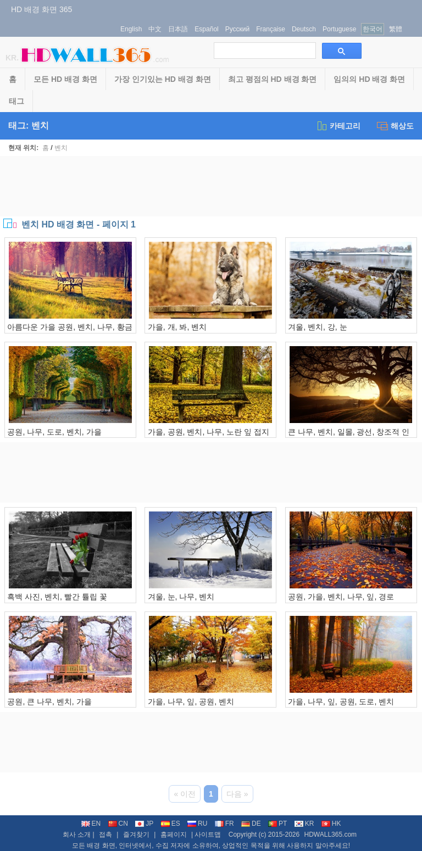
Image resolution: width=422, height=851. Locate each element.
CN (118, 823)
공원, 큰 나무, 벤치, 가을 (49, 701)
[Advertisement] (211, 186)
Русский (237, 29)
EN (91, 823)
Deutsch (304, 29)
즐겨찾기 (136, 834)
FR (224, 823)
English (131, 29)
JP (144, 823)
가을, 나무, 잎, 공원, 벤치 (191, 701)
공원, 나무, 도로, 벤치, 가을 (54, 431)
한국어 (372, 29)
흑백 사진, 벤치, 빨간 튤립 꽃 (57, 596)
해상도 (395, 125)
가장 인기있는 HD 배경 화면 (162, 79)
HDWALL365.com (330, 834)
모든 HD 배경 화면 (65, 79)
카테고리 (338, 125)
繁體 (395, 29)
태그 (16, 101)
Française (270, 29)
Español (206, 29)
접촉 (105, 834)
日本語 (178, 29)
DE (251, 823)
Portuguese (339, 29)
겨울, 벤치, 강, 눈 (317, 326)
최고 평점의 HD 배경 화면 (272, 79)
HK (331, 823)
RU (197, 823)
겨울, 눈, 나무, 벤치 (181, 596)
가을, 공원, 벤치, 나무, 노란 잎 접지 (208, 431)
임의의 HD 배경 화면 (369, 79)
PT (277, 823)
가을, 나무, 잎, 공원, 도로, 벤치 (341, 701)
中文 (155, 29)
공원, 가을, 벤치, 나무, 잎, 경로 (341, 596)
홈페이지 (173, 834)
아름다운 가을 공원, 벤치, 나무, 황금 (69, 326)
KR (304, 823)
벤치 (61, 148)
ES (170, 823)
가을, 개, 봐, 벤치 (177, 326)
